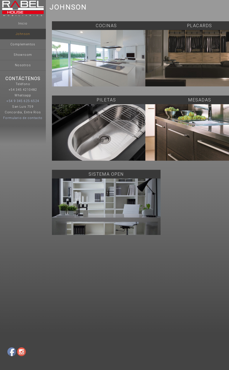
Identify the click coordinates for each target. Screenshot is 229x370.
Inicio (22, 23)
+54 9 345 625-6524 (23, 101)
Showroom (23, 54)
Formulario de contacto (23, 118)
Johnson (23, 34)
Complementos (22, 44)
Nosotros (23, 65)
